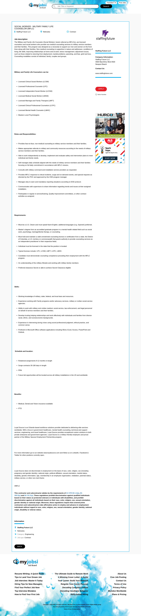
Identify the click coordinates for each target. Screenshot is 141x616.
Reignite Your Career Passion (74, 584)
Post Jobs (122, 3)
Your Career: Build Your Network (73, 581)
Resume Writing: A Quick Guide (29, 574)
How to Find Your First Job (27, 594)
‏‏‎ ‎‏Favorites (111, 3)
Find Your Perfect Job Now (27, 587)
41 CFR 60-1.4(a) (72, 493)
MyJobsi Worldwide (117, 591)
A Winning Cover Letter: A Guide (73, 577)
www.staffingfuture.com (104, 73)
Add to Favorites (102, 94)
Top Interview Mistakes (25, 591)
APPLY (101, 89)
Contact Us (121, 581)
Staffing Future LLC (103, 51)
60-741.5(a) (28, 495)
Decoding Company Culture (75, 587)
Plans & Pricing (119, 594)
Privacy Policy (119, 587)
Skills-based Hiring (79, 594)
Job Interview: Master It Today (29, 581)
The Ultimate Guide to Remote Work (71, 574)
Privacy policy (76, 609)
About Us (122, 574)
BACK (19, 546)
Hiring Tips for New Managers (28, 584)
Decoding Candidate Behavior (74, 591)
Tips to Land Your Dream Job (28, 577)
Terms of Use (120, 584)
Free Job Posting (118, 577)
